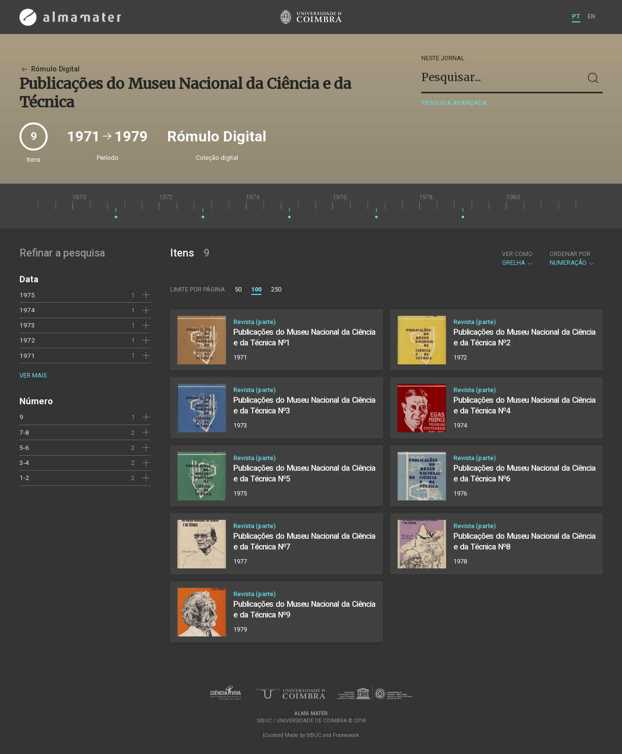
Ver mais (33, 375)
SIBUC (314, 735)
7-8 (24, 432)
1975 (27, 295)
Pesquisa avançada (454, 102)
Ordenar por (570, 254)
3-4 (24, 462)
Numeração (572, 258)
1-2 (24, 477)
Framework (346, 735)
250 (276, 289)
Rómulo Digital (49, 69)
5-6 (24, 447)
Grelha (518, 258)
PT (576, 16)
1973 (27, 325)
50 (238, 289)
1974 (27, 310)
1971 (27, 356)
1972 (27, 340)
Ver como (517, 254)
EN (591, 16)
